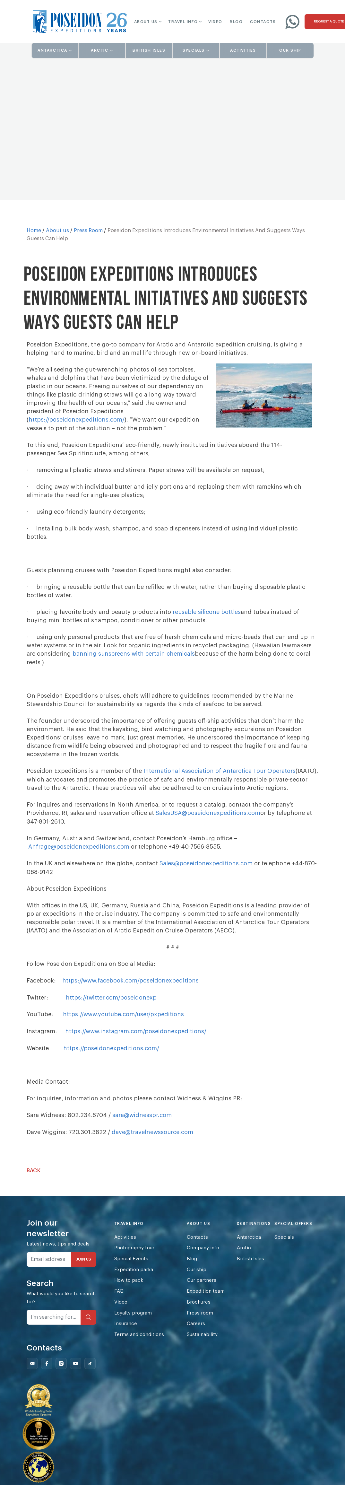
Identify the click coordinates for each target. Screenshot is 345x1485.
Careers (196, 1329)
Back (34, 1175)
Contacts (197, 1242)
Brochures (199, 1308)
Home (34, 230)
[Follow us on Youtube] (75, 1369)
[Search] (88, 1322)
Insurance (125, 1329)
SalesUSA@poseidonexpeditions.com (208, 820)
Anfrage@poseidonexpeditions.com (79, 854)
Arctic (244, 1253)
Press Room (88, 230)
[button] (144, 22)
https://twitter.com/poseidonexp (111, 1004)
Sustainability (202, 1340)
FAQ (119, 1297)
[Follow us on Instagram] (61, 1369)
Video (120, 1308)
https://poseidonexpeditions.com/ (77, 420)
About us (57, 230)
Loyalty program (133, 1318)
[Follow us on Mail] (32, 1369)
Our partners (202, 1286)
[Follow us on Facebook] (46, 1369)
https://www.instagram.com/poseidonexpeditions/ (136, 1037)
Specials (284, 1242)
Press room (200, 1318)
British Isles (250, 1264)
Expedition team (206, 1297)
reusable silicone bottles (207, 612)
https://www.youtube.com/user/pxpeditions (124, 1021)
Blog (192, 1264)
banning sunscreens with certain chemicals (135, 653)
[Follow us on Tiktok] (90, 1369)
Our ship (197, 1275)
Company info (203, 1253)
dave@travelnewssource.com (153, 1137)
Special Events (131, 1264)
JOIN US (83, 1264)
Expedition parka (133, 1275)
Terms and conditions (139, 1340)
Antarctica (249, 1242)
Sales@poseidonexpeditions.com (206, 870)
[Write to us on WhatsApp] (292, 21)
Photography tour (134, 1253)
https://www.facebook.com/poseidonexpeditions (131, 987)
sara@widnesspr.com (142, 1121)
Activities (125, 1242)
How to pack (128, 1286)
